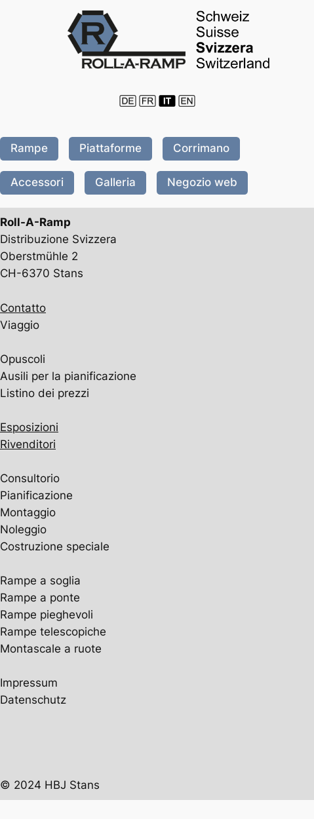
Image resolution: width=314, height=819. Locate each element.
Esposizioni (29, 427)
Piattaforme (110, 148)
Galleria (115, 182)
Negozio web (202, 182)
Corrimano (201, 148)
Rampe (29, 148)
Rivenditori (28, 444)
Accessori (37, 182)
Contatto (23, 307)
